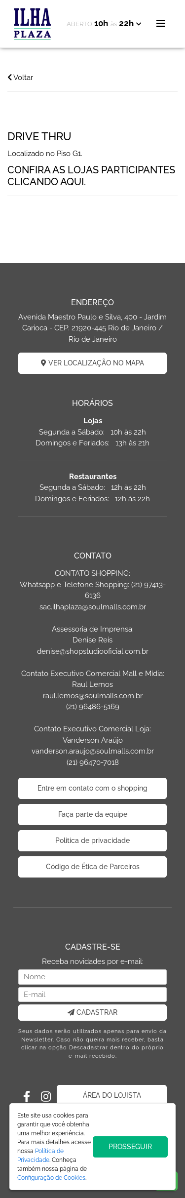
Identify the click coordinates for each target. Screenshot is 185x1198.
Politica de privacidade (92, 840)
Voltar (20, 77)
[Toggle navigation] (161, 23)
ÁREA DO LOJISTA (112, 1095)
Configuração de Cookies (51, 1177)
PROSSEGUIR (130, 1147)
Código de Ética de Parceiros (93, 867)
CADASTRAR (92, 1012)
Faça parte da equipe (92, 814)
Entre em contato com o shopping (92, 788)
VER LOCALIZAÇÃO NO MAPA (92, 363)
